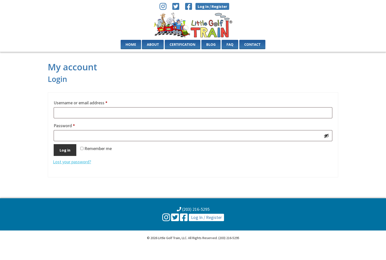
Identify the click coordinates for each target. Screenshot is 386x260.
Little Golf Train (193, 25)
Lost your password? (72, 162)
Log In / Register (212, 6)
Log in (65, 150)
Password (72, 124)
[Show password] (326, 135)
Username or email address (89, 102)
